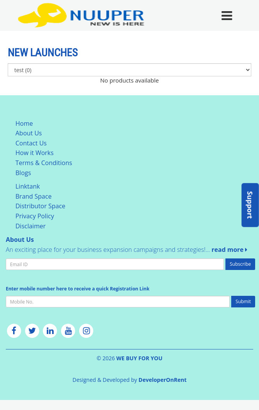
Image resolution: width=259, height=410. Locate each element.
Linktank (27, 186)
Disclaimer (30, 226)
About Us (28, 133)
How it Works (34, 152)
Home (24, 123)
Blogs (23, 173)
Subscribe (240, 264)
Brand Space (33, 196)
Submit (243, 301)
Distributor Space (40, 206)
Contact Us (31, 143)
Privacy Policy (34, 216)
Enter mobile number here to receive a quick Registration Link (77, 288)
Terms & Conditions (43, 163)
